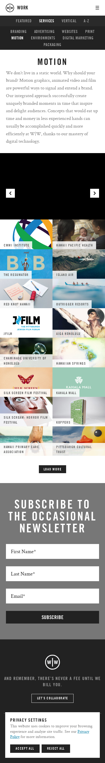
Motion (17, 38)
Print (90, 32)
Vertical (69, 21)
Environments (43, 38)
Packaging (52, 45)
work (22, 7)
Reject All (56, 748)
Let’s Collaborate (52, 698)
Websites (70, 32)
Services (46, 21)
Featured (23, 21)
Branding (18, 32)
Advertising (44, 32)
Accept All (25, 748)
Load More (53, 469)
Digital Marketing (78, 38)
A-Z (86, 21)
